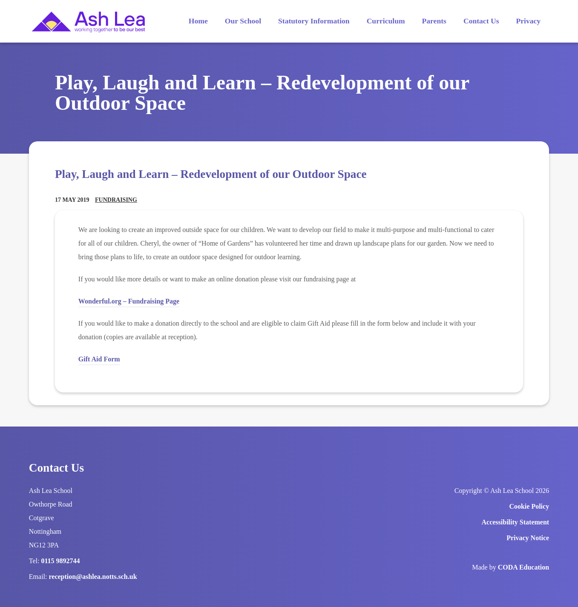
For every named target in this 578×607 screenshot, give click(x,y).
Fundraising (116, 200)
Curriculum (386, 21)
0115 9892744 (60, 560)
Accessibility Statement (515, 522)
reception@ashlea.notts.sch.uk (93, 576)
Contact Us (481, 21)
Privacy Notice (527, 537)
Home (198, 21)
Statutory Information (314, 21)
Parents (434, 21)
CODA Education (523, 567)
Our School (243, 21)
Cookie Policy (529, 506)
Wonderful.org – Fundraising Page (128, 302)
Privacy (528, 21)
